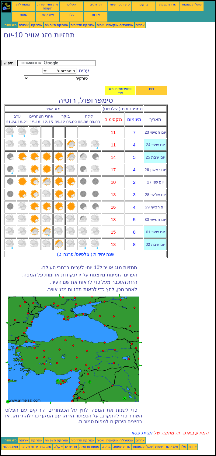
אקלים (71, 4)
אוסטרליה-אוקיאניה (119, 25)
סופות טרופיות (120, 4)
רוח (151, 89)
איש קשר (47, 14)
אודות (96, 14)
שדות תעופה (168, 4)
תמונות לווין (23, 4)
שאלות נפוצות (192, 4)
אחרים (140, 25)
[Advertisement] (72, 51)
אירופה (24, 25)
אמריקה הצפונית (56, 25)
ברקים (143, 4)
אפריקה (36, 25)
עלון (72, 14)
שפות (23, 14)
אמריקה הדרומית (82, 25)
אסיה (100, 25)
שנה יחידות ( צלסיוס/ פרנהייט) (85, 254)
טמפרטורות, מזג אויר (120, 90)
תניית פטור (141, 432)
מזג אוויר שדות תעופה (47, 6)
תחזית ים (96, 4)
